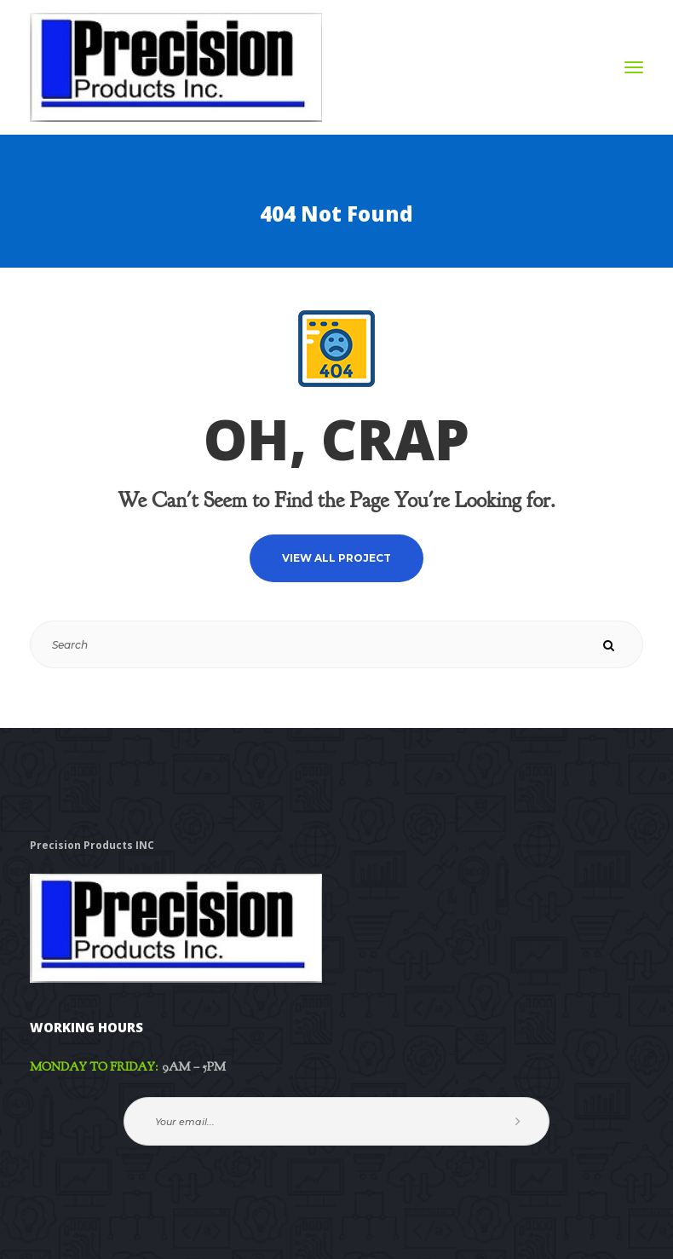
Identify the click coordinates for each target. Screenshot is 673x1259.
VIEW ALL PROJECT (336, 558)
